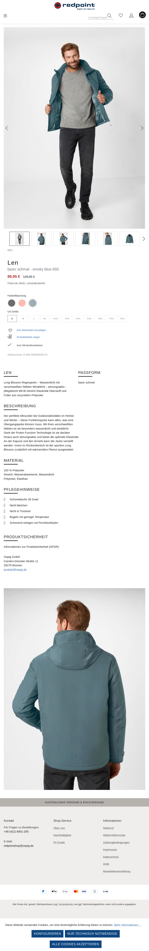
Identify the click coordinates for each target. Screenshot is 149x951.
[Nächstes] (142, 128)
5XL (90, 319)
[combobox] (101, 16)
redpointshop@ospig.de (19, 845)
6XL (101, 319)
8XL (123, 319)
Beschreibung (20, 406)
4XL (79, 319)
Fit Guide (59, 842)
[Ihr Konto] (131, 15)
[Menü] (5, 15)
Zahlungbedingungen (116, 842)
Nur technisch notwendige (92, 933)
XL (46, 319)
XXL (57, 319)
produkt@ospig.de (15, 569)
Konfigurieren (47, 933)
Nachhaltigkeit (62, 835)
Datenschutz (111, 856)
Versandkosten (66, 904)
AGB (106, 864)
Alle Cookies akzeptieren (75, 944)
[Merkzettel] (121, 15)
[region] (74, 136)
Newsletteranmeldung (116, 871)
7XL (112, 319)
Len (8, 373)
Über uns (59, 828)
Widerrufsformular (114, 835)
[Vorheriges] (6, 128)
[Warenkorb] (142, 15)
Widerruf (108, 828)
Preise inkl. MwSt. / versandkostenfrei (26, 283)
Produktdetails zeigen (24, 337)
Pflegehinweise (22, 489)
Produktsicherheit (26, 537)
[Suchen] (109, 15)
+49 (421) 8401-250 (16, 831)
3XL (68, 319)
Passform (89, 373)
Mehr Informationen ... (127, 924)
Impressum (110, 849)
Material (14, 460)
